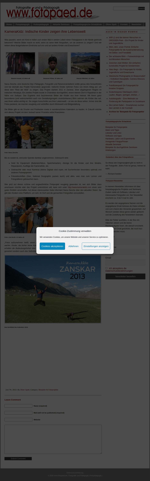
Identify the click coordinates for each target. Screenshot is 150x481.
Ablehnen (73, 246)
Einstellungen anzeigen (96, 246)
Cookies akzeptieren (52, 246)
